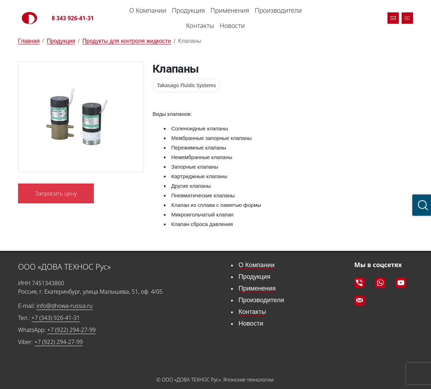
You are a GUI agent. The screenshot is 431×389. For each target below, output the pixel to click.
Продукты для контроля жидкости (126, 41)
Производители (278, 10)
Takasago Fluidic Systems (186, 85)
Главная (29, 41)
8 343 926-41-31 (73, 18)
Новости (232, 25)
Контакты (200, 25)
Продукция (188, 10)
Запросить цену (56, 193)
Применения (230, 10)
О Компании (147, 10)
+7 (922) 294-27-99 (71, 330)
